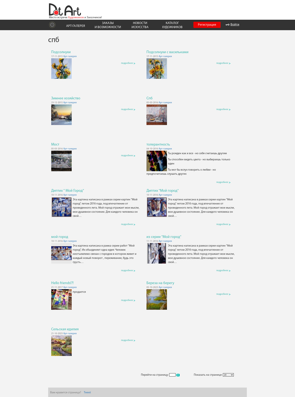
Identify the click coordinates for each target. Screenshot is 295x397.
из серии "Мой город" (163, 237)
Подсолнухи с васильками (167, 52)
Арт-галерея (70, 56)
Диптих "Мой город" (162, 191)
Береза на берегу (160, 283)
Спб (149, 98)
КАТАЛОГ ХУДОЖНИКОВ (172, 25)
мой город (59, 237)
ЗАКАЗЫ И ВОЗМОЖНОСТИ (108, 25)
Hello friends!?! (62, 283)
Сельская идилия (65, 329)
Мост (55, 145)
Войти (232, 24)
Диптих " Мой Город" (67, 191)
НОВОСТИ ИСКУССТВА (140, 25)
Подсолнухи (61, 52)
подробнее (128, 63)
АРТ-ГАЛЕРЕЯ (75, 26)
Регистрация (207, 24)
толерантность (158, 145)
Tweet (87, 392)
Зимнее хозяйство (65, 98)
